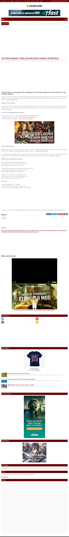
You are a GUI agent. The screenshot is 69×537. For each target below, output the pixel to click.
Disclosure (33, 1)
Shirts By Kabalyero (18, 1)
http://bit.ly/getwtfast (12, 99)
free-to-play (28, 61)
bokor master (22, 61)
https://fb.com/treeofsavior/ (26, 119)
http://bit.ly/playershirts (42, 151)
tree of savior (7, 62)
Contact (41, 1)
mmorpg (54, 61)
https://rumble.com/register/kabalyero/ (47, 310)
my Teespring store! (36, 370)
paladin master (60, 61)
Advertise (37, 1)
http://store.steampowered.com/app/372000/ (26, 115)
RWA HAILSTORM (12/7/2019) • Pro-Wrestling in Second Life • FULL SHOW (21, 385)
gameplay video (35, 61)
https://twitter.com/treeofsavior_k (27, 117)
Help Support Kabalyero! (26, 1)
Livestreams (12, 1)
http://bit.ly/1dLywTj (54, 155)
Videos (8, 1)
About (5, 1)
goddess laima (42, 61)
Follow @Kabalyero (4, 477)
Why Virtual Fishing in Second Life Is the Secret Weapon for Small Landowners (22, 379)
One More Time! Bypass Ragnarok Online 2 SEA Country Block (19, 373)
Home (2, 1)
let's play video (49, 61)
